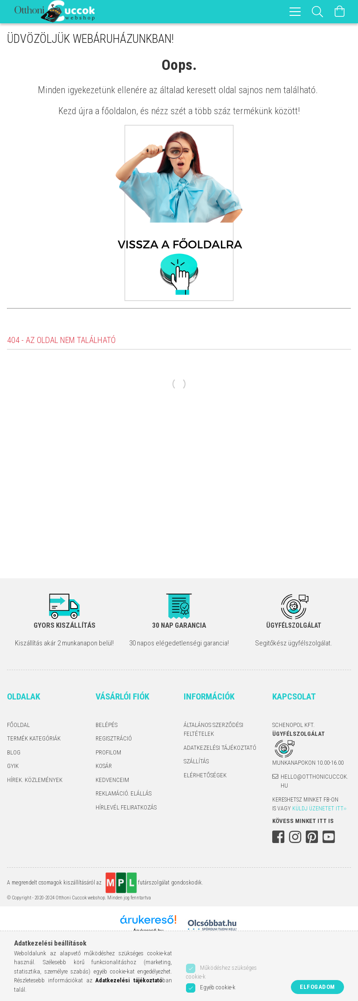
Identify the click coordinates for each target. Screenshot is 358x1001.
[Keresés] (317, 11)
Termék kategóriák (34, 738)
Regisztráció (114, 738)
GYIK (13, 765)
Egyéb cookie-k (217, 987)
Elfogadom (317, 986)
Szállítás (196, 761)
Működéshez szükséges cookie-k (221, 972)
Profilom (108, 752)
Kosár (104, 765)
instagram (295, 837)
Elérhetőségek (205, 775)
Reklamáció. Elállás (123, 793)
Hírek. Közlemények (34, 779)
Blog (14, 752)
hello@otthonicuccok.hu (314, 781)
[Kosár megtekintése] (340, 11)
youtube (329, 837)
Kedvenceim (112, 779)
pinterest (312, 837)
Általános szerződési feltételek (213, 729)
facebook (278, 837)
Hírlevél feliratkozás (126, 807)
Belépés (106, 724)
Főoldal (18, 724)
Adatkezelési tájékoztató (220, 747)
